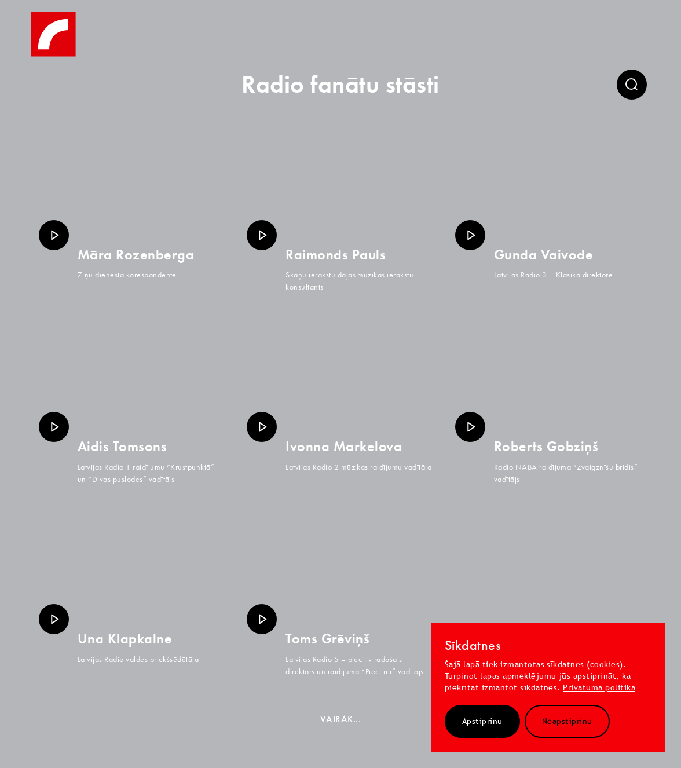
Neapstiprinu (567, 721)
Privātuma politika (599, 687)
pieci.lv (360, 659)
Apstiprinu (482, 721)
